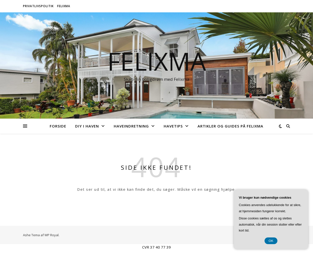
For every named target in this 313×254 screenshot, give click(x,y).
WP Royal (52, 235)
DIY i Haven (87, 126)
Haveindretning (131, 126)
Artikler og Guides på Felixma (230, 126)
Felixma (63, 6)
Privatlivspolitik (38, 6)
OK (270, 241)
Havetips (173, 126)
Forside (58, 126)
